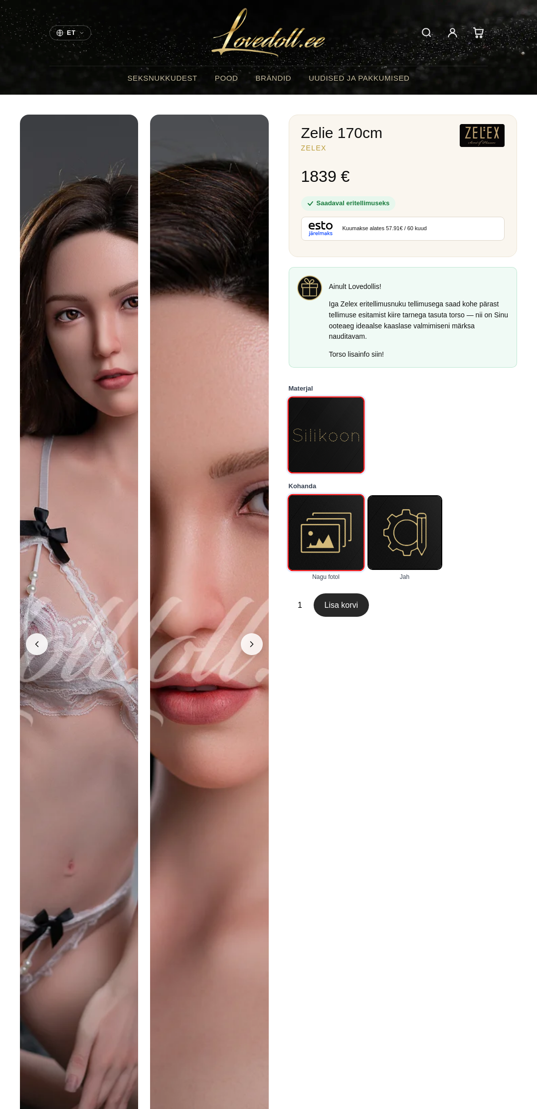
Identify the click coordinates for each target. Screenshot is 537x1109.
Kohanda (303, 486)
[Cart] (478, 32)
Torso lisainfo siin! (356, 354)
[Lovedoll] (268, 33)
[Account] (452, 32)
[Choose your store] (70, 32)
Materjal (301, 388)
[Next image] (252, 644)
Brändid (273, 78)
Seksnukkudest (162, 78)
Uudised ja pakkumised (359, 78)
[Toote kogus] (300, 605)
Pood (226, 78)
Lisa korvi (341, 605)
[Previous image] (37, 644)
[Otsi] (426, 32)
